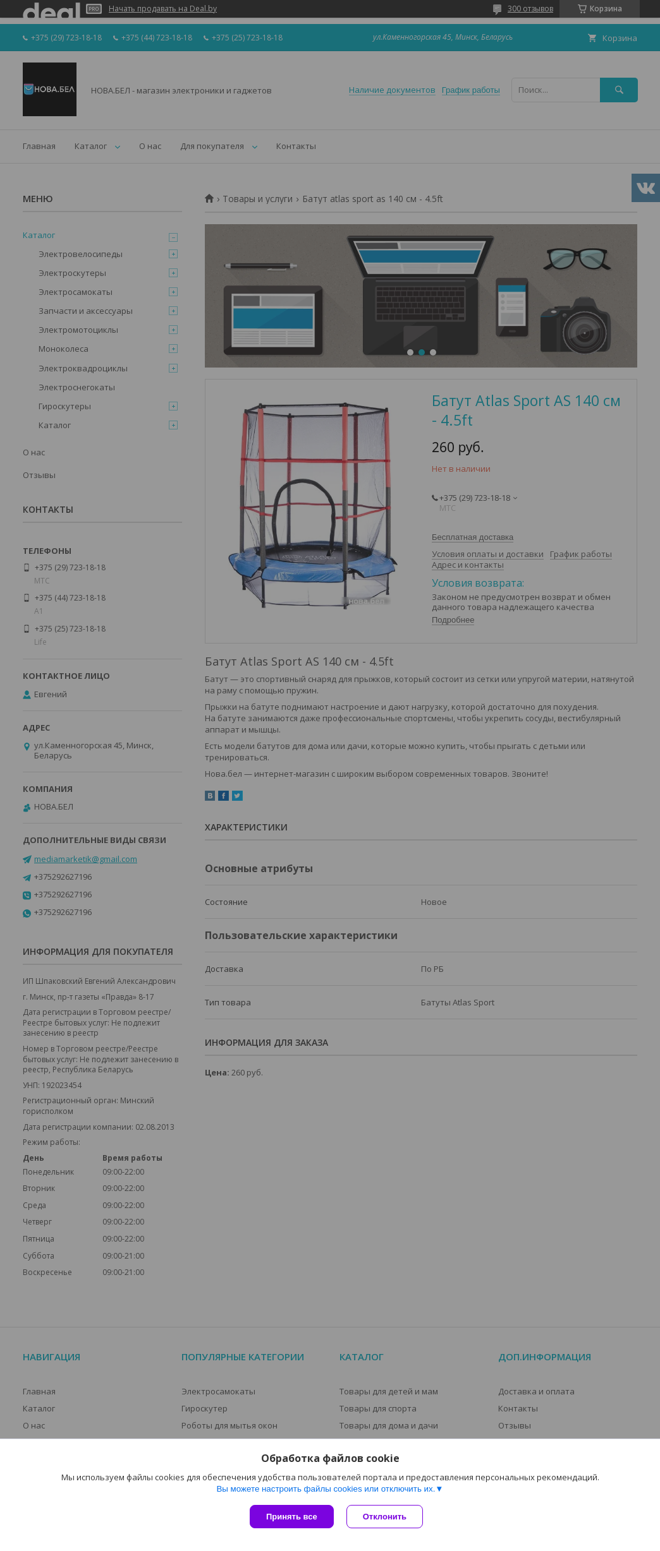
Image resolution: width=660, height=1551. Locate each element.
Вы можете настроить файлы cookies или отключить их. (325, 1489)
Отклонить (384, 1516)
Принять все (291, 1516)
